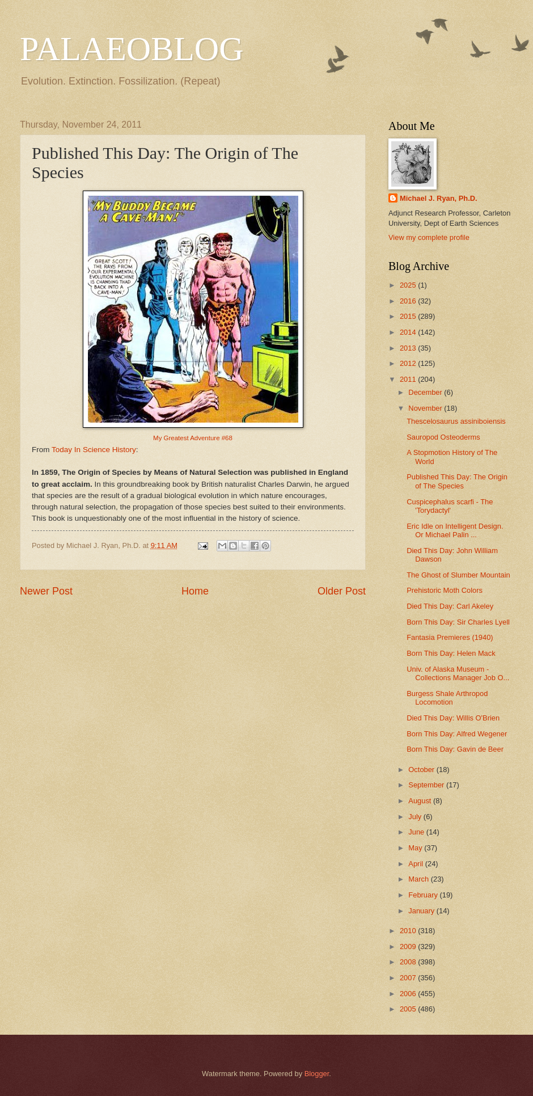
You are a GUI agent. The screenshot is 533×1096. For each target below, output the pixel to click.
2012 (409, 363)
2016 (409, 301)
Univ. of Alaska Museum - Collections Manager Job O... (458, 673)
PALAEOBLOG (131, 49)
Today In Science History (94, 449)
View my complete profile (428, 237)
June (417, 832)
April (416, 863)
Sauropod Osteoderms (443, 437)
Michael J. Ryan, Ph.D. (438, 198)
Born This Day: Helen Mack (451, 653)
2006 (409, 993)
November (426, 408)
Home (195, 591)
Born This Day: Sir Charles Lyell (458, 622)
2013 (409, 348)
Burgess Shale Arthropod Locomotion (447, 697)
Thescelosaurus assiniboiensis (456, 421)
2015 (409, 316)
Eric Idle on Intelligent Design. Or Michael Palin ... (455, 530)
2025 (409, 285)
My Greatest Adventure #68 (192, 438)
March (419, 879)
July (415, 816)
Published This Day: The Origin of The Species (457, 481)
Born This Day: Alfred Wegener (457, 734)
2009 (409, 946)
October (422, 769)
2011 (409, 379)
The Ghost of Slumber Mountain (458, 575)
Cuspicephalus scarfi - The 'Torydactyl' (450, 506)
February (423, 895)
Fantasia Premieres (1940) (450, 637)
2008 (409, 962)
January (422, 911)
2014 (409, 332)
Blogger (316, 1073)
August (420, 800)
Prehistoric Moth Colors (445, 590)
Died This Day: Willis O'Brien (453, 718)
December (426, 392)
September (427, 785)
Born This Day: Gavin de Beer (455, 749)
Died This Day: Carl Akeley (450, 606)
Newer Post (46, 591)
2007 (409, 977)
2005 (409, 1009)
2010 (409, 930)
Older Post (342, 591)
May (416, 848)
